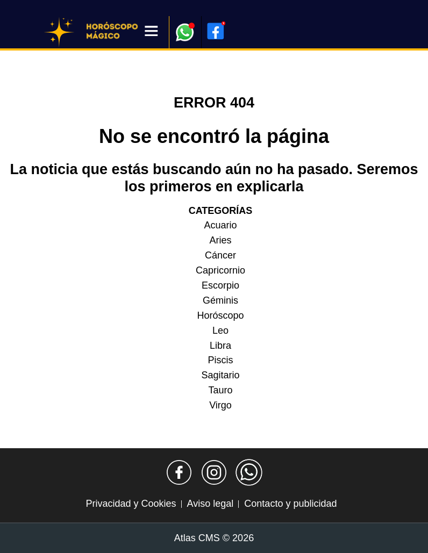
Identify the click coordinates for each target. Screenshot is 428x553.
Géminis (220, 300)
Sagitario (220, 375)
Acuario (220, 225)
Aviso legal (210, 503)
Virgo (220, 405)
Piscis (220, 360)
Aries (220, 240)
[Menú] (151, 32)
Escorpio (220, 285)
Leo (220, 330)
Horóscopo (220, 315)
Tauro (220, 390)
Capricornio (220, 270)
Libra (220, 345)
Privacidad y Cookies (131, 503)
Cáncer (220, 255)
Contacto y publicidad (290, 503)
